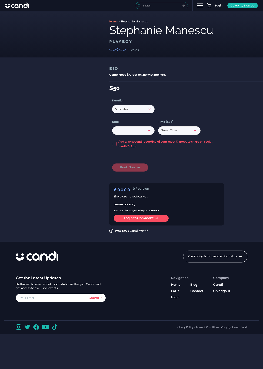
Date (115, 122)
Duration (118, 100)
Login (218, 5)
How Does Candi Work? (131, 230)
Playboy (120, 41)
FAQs (175, 291)
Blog (193, 284)
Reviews (133, 50)
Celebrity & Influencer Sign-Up (215, 256)
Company (221, 278)
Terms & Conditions (207, 327)
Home (176, 284)
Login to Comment (141, 218)
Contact (196, 291)
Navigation (180, 278)
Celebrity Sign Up (243, 5)
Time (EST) (166, 122)
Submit (94, 297)
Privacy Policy (185, 327)
